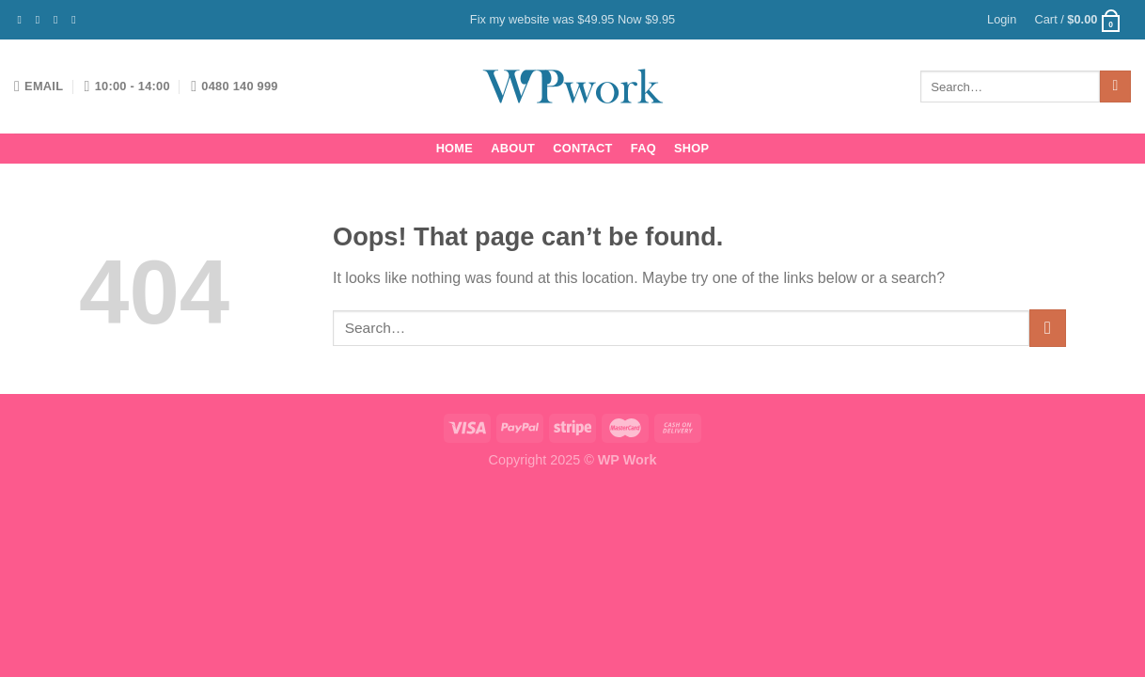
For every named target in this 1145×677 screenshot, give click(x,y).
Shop (691, 148)
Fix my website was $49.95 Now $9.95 (572, 19)
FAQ (643, 148)
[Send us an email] (77, 19)
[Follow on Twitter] (59, 19)
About (513, 148)
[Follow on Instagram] (41, 19)
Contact (582, 148)
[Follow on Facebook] (23, 19)
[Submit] (1115, 86)
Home (454, 148)
